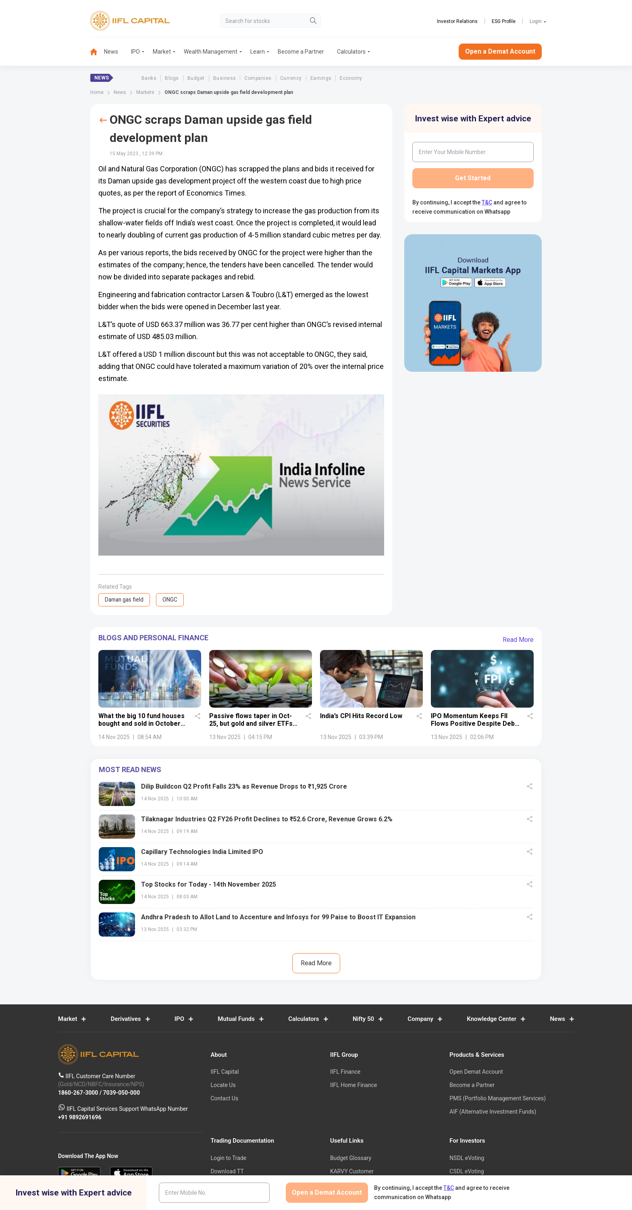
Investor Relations (457, 21)
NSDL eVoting (466, 1158)
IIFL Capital (224, 1072)
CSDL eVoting (466, 1171)
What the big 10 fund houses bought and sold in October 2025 (141, 723)
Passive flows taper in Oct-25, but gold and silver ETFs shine (251, 723)
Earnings (321, 78)
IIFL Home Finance (353, 1085)
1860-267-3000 (79, 1092)
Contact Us (224, 1098)
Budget (196, 78)
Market (162, 51)
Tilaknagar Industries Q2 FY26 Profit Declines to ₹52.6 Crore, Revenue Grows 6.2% (267, 819)
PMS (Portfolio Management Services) (497, 1098)
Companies (257, 78)
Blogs (172, 78)
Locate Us (222, 1085)
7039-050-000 (121, 1092)
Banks (148, 78)
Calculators (351, 51)
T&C (487, 202)
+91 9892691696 (80, 1117)
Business (224, 78)
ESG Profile (504, 21)
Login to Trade (228, 1158)
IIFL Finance (345, 1072)
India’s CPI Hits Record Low (361, 715)
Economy (351, 78)
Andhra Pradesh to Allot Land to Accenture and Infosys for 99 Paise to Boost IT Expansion (278, 917)
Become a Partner (301, 51)
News (111, 51)
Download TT (226, 1171)
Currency (291, 78)
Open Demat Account (476, 1072)
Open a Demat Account (500, 51)
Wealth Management (210, 51)
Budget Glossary (350, 1158)
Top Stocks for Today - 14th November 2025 (208, 884)
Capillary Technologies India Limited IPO (202, 852)
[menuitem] (97, 51)
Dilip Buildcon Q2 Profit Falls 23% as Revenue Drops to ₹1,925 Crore (244, 786)
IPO (135, 51)
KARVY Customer (352, 1171)
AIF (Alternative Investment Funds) (492, 1111)
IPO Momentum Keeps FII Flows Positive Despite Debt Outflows (474, 723)
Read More (518, 640)
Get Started (473, 178)
